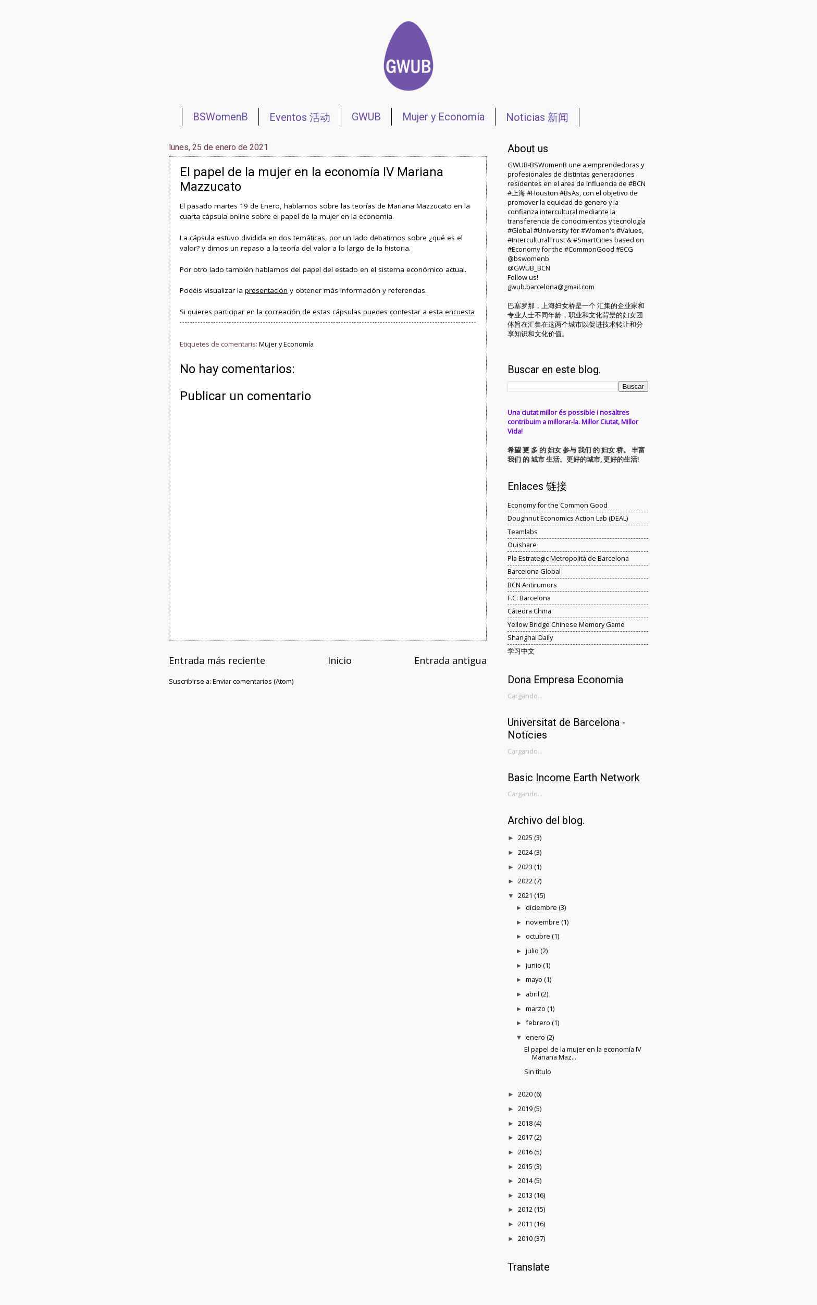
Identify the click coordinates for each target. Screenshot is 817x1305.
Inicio (340, 660)
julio (533, 950)
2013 (526, 1195)
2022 (526, 880)
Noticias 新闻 (537, 117)
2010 (526, 1238)
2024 (526, 852)
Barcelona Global (534, 571)
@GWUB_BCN (528, 268)
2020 (526, 1094)
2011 (526, 1223)
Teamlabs (522, 531)
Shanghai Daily (530, 637)
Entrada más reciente (217, 660)
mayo (535, 979)
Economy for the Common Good (557, 505)
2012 (526, 1209)
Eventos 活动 (299, 117)
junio (534, 965)
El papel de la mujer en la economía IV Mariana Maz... (582, 1053)
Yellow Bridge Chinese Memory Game (566, 624)
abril (533, 994)
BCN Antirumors (532, 584)
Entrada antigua (450, 660)
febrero (539, 1022)
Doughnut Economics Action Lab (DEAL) (567, 518)
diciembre (542, 907)
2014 (526, 1180)
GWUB (366, 116)
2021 (526, 895)
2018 (526, 1123)
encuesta (460, 311)
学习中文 (521, 651)
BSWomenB (220, 116)
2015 (526, 1166)
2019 (526, 1108)
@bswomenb (528, 258)
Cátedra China (529, 610)
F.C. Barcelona (529, 597)
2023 (526, 866)
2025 (526, 837)
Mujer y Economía (443, 116)
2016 (526, 1151)
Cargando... (524, 695)
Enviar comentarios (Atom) (253, 681)
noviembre (543, 922)
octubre (539, 936)
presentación (266, 290)
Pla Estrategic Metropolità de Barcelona (568, 558)
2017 (526, 1137)
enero (536, 1037)
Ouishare (522, 544)
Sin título (537, 1071)
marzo (536, 1008)
